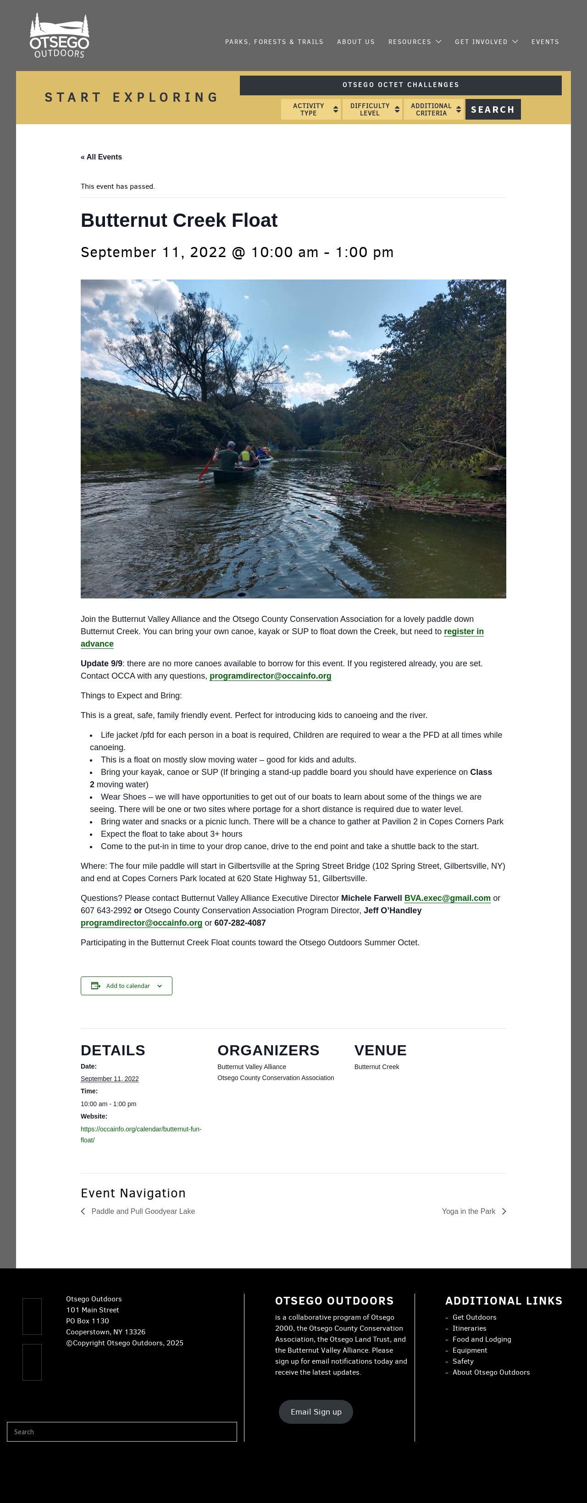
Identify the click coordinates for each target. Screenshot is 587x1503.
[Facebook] (32, 1316)
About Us (356, 42)
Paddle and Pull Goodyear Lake (142, 1211)
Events (545, 42)
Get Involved (481, 42)
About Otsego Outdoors (491, 1372)
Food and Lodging (482, 1339)
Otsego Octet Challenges (401, 85)
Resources (410, 42)
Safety (463, 1361)
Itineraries (470, 1328)
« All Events (101, 157)
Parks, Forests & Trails (274, 42)
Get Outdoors (475, 1317)
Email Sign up (316, 1411)
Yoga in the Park (470, 1211)
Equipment (470, 1350)
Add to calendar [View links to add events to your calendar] (128, 986)
